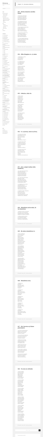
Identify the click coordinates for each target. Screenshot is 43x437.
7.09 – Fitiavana (4, 97)
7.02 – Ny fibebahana (5, 86)
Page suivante (39, 430)
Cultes (3, 23)
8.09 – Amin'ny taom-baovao (6, 122)
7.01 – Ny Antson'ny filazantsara (6, 85)
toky (23, 46)
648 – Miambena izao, (24, 280)
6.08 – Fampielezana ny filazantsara (5, 78)
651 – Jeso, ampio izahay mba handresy (27, 167)
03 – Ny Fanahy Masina (5, 35)
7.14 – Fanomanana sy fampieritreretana (5, 106)
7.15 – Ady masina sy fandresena (6, 107)
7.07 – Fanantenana (5, 95)
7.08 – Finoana (4, 96)
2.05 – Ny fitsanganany (5, 60)
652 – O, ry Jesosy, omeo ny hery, (27, 131)
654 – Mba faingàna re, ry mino (27, 54)
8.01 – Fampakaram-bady (5, 112)
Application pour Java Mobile (6, 19)
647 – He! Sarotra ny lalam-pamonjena (26, 327)
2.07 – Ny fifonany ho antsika (6, 62)
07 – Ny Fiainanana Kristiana (6, 39)
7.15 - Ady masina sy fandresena (28, 46)
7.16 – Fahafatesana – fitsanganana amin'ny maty (6, 109)
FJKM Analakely (5, 28)
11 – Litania (4, 50)
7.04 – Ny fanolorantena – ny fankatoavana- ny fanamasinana (6, 90)
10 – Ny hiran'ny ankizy (5, 49)
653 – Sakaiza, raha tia (24, 93)
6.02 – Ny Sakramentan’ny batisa (6, 68)
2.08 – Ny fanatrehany (5, 63)
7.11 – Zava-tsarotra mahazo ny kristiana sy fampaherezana (6, 100)
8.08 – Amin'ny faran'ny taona (6, 121)
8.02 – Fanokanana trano (5, 113)
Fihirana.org (5, 3)
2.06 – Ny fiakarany (5, 61)
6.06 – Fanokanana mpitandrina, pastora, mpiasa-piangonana (6, 75)
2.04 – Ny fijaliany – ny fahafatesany (5, 58)
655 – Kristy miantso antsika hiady (26, 12)
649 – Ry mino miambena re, (26, 231)
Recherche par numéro (5, 13)
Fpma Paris (4, 24)
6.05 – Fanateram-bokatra (5, 73)
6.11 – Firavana (4, 84)
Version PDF (4, 22)
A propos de (4, 30)
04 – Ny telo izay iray (5, 36)
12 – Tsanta (4, 51)
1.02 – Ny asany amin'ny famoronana (5, 44)
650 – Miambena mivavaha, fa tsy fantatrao (27, 208)
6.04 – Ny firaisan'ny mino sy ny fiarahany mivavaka (6, 72)
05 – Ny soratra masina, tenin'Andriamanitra (5, 38)
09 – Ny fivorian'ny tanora (6, 40)
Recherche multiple (5, 14)
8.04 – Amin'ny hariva (5, 116)
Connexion (4, 129)
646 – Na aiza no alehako (25, 369)
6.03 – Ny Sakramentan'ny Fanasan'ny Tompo (5, 70)
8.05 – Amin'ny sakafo (5, 117)
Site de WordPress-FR (5, 133)
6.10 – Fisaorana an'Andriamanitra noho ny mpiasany (6, 82)
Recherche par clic (5, 15)
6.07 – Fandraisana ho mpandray (6, 76)
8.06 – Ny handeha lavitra (5, 118)
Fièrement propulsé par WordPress (22, 435)
